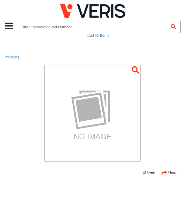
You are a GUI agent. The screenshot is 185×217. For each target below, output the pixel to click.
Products (12, 57)
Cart (98, 35)
